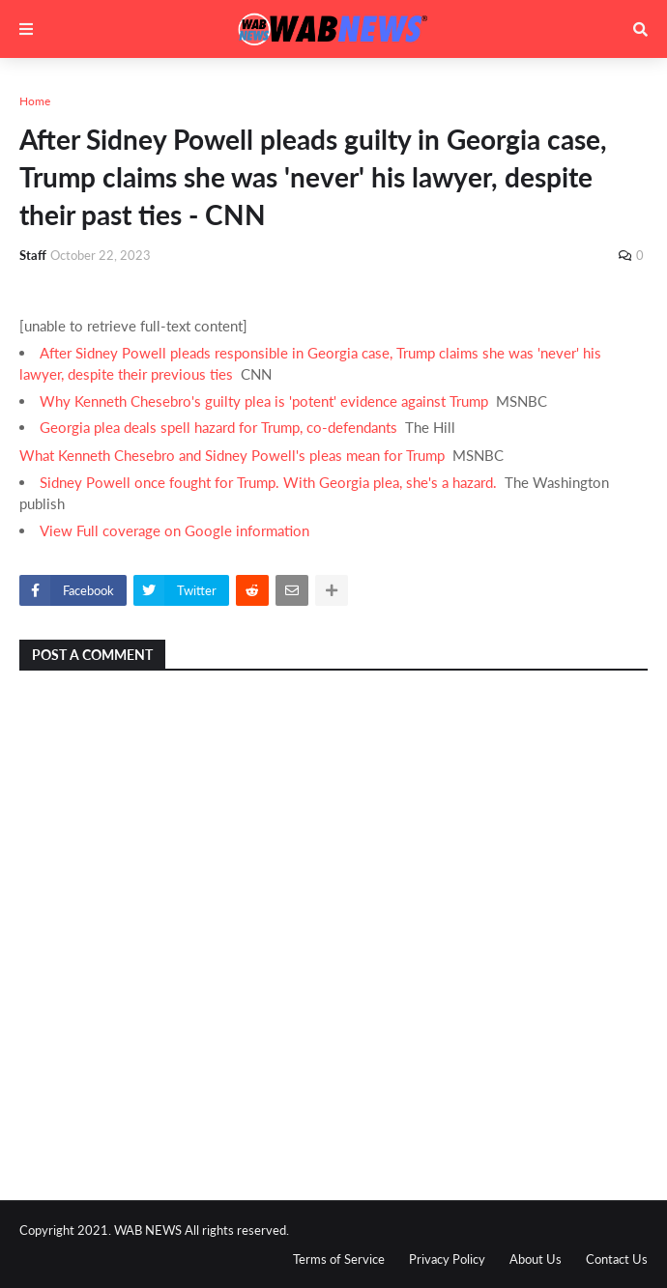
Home (34, 101)
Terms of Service (339, 1259)
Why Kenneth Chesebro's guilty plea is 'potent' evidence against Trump (264, 401)
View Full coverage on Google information (174, 530)
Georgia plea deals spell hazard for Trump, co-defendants (218, 427)
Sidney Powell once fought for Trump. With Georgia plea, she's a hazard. (268, 482)
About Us (535, 1259)
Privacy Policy (447, 1259)
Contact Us (617, 1259)
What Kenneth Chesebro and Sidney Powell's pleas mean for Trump (232, 455)
